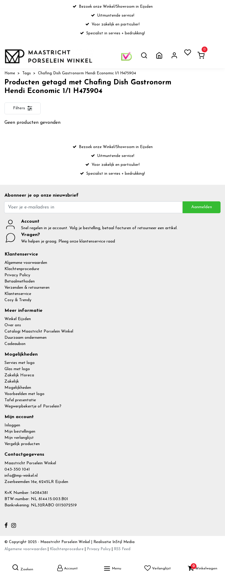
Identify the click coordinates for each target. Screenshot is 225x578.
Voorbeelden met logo (24, 394)
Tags (26, 73)
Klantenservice (17, 294)
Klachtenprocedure (21, 269)
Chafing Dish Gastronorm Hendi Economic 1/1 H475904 (87, 73)
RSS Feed (122, 549)
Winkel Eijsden (17, 319)
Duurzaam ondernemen (25, 337)
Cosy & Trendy (17, 300)
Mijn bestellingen (19, 431)
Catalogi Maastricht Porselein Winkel (38, 331)
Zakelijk (11, 381)
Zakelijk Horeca (19, 375)
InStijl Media (123, 542)
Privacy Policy (17, 275)
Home (9, 73)
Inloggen (12, 425)
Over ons (12, 325)
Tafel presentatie (20, 400)
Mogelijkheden (17, 388)
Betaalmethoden (19, 281)
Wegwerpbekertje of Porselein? (32, 406)
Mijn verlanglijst (19, 438)
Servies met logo (19, 363)
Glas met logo (17, 369)
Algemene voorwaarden (25, 263)
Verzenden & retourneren (27, 287)
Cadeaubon (14, 344)
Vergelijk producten (22, 444)
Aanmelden (201, 207)
